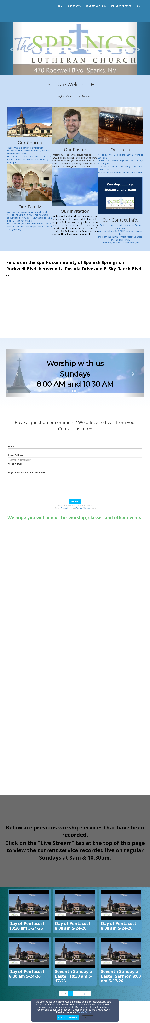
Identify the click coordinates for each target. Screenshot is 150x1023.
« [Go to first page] (61, 993)
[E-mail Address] (75, 459)
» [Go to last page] (89, 993)
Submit (75, 501)
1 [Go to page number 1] (70, 993)
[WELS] (37, 150)
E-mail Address (15, 455)
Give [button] (139, 6)
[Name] (75, 450)
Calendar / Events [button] (122, 6)
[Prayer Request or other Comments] (75, 486)
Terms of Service (83, 508)
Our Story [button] (74, 6)
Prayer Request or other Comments (26, 472)
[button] (11, 48)
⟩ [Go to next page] (84, 993)
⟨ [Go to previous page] (65, 993)
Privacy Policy (66, 508)
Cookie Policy (84, 1012)
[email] (126, 239)
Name (11, 446)
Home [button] (61, 6)
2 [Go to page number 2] (75, 993)
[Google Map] (75, 310)
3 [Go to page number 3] (79, 993)
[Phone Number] (75, 468)
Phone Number (15, 463)
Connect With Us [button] (96, 6)
